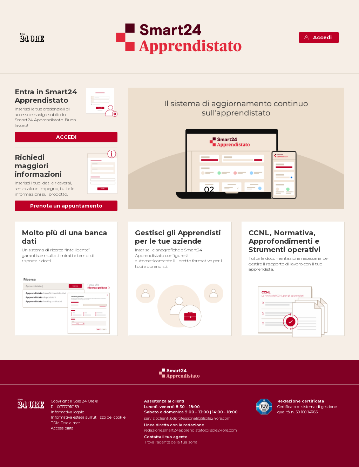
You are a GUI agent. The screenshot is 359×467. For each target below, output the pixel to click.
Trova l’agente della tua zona (170, 442)
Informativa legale (67, 412)
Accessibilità (62, 428)
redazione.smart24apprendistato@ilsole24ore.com (190, 430)
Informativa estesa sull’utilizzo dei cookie (88, 417)
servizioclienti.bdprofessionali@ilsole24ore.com (187, 418)
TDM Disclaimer (65, 422)
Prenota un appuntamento (66, 206)
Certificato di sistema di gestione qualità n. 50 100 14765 (307, 406)
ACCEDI (66, 137)
